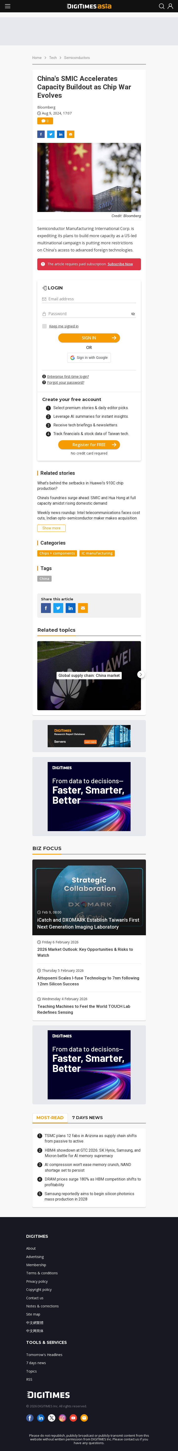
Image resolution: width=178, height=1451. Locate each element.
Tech (53, 58)
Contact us (34, 1298)
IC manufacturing (97, 553)
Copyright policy (39, 1289)
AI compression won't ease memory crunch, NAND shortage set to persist (88, 1167)
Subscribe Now (120, 264)
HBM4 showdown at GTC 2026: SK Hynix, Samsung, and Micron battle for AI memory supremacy (92, 1153)
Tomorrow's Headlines (44, 1354)
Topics (31, 1371)
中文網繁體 (34, 1322)
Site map (33, 1314)
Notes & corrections (42, 1306)
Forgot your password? (65, 382)
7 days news (36, 1362)
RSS (29, 1379)
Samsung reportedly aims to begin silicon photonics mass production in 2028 (89, 1196)
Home (37, 58)
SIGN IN (99, 338)
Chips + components (57, 553)
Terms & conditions (42, 1273)
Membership (36, 1264)
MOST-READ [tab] (50, 1117)
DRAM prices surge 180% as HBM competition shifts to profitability (93, 1182)
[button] (89, 358)
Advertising (35, 1256)
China (44, 578)
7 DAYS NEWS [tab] (87, 1117)
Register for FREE (94, 444)
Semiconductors (77, 58)
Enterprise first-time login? (68, 376)
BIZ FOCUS (46, 848)
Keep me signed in (64, 326)
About (31, 1248)
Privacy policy (37, 1281)
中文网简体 (34, 1330)
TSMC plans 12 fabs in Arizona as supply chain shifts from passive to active (91, 1138)
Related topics (56, 630)
